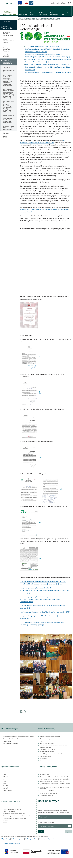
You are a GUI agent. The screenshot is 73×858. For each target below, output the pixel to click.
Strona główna (22, 19)
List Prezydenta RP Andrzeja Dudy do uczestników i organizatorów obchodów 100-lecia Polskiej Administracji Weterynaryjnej (8, 81)
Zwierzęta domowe (45, 756)
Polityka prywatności (31, 839)
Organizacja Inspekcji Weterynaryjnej (8, 34)
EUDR (5, 137)
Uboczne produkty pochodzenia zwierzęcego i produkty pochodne (53, 746)
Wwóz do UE (7, 741)
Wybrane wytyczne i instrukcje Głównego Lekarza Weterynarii (54, 788)
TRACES (5, 781)
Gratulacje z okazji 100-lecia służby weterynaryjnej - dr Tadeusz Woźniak (48, 65)
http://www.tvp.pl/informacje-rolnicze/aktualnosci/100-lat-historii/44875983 (45, 612)
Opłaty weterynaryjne (46, 795)
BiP (26, 3)
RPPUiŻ (5, 788)
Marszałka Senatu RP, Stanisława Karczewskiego (36, 210)
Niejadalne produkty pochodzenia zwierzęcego (53, 754)
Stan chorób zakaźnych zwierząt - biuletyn (52, 781)
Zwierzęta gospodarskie (47, 752)
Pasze (41, 741)
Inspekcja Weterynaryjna (33, 19)
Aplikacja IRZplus (8, 790)
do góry (67, 852)
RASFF (5, 784)
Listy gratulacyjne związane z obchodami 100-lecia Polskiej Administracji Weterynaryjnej (8, 119)
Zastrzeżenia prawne (17, 839)
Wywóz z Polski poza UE (10, 739)
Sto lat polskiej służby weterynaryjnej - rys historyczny (42, 47)
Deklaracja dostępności (46, 839)
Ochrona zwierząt (45, 761)
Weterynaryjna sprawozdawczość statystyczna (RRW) (55, 779)
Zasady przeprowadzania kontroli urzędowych (8, 42)
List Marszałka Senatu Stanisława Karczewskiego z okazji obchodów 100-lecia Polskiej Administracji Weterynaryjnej (8, 94)
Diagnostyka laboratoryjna (47, 749)
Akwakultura (43, 759)
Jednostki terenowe (6, 56)
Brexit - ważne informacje (10, 743)
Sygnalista (6, 133)
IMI (4, 779)
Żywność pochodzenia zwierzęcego (50, 737)
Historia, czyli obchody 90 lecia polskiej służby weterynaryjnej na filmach (48, 72)
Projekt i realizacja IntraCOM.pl (12, 843)
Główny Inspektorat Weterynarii (6, 49)
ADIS (4, 775)
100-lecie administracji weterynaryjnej (7, 62)
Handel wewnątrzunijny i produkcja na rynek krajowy (18, 737)
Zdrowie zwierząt (45, 739)
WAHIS (5, 786)
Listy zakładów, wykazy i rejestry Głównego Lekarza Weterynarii (55, 784)
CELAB (5, 777)
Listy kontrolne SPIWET (47, 791)
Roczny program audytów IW (48, 793)
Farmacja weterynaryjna (47, 743)
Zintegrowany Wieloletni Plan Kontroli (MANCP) (54, 777)
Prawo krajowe (44, 775)
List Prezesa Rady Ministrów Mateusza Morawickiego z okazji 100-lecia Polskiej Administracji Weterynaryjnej (8, 107)
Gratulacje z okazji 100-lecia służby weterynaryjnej (8, 128)
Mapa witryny (5, 839)
